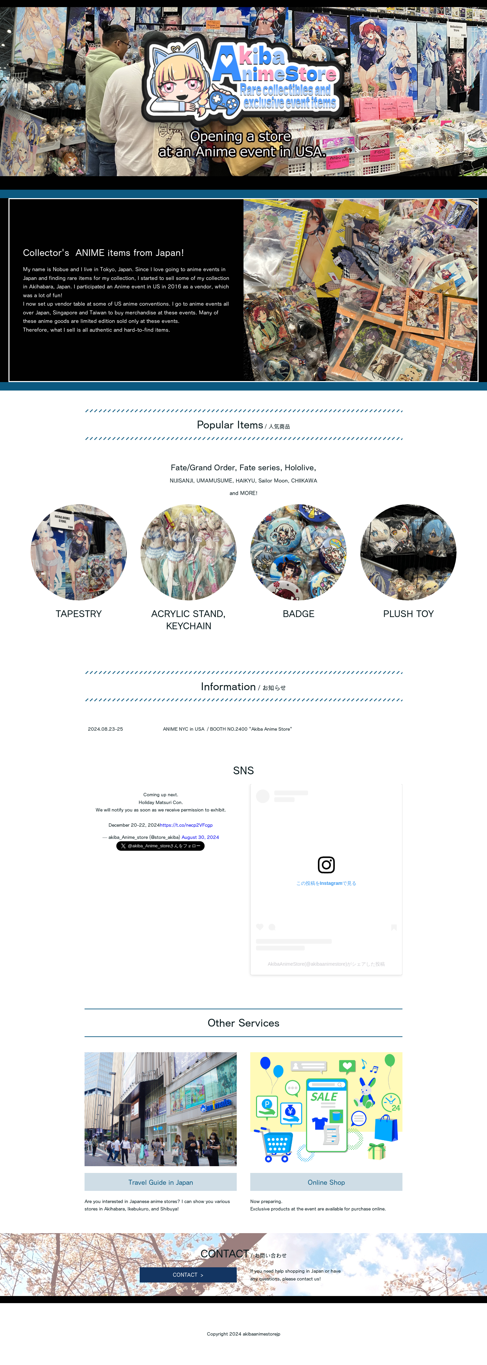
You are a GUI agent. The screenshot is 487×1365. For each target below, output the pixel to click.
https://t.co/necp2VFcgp (186, 825)
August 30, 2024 (200, 837)
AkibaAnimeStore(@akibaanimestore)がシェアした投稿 (326, 964)
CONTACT (185, 1274)
